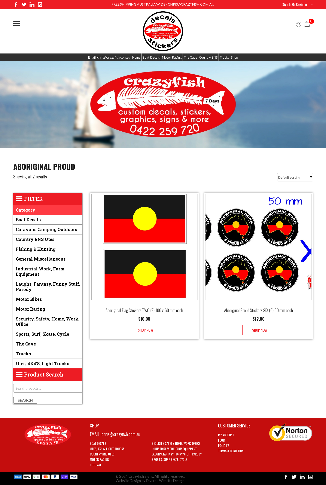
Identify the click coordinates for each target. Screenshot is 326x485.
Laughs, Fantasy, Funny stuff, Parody (48, 286)
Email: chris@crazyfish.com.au (109, 57)
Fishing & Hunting (35, 249)
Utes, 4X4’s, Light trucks (107, 448)
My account (226, 434)
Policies (223, 445)
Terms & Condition (231, 450)
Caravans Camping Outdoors (46, 229)
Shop (234, 57)
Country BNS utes (35, 239)
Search (25, 400)
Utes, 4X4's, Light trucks (42, 363)
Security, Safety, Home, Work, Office (47, 321)
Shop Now (144, 325)
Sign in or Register (294, 4)
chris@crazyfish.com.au (120, 434)
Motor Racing (172, 57)
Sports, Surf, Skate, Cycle (42, 334)
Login (222, 440)
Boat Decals (151, 57)
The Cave (190, 57)
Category (25, 210)
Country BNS (208, 57)
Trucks (224, 57)
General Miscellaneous (40, 259)
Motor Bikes (29, 299)
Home (136, 57)
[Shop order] (295, 177)
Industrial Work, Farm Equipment (40, 271)
